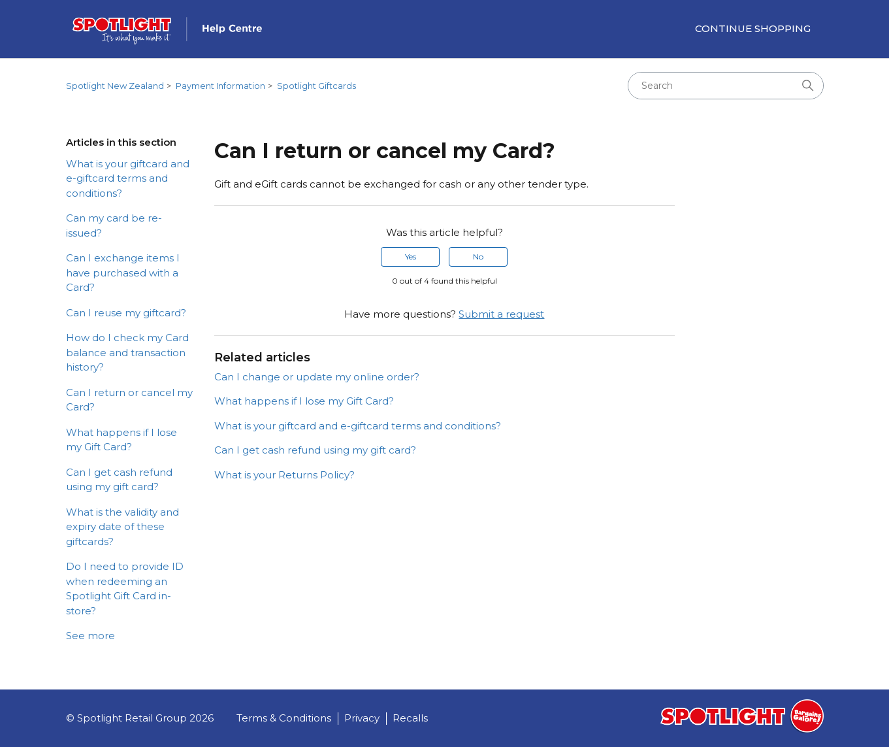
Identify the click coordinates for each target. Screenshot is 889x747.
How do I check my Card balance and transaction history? (127, 352)
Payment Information (220, 85)
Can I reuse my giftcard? (126, 313)
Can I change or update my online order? (316, 377)
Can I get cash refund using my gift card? (119, 479)
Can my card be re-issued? (114, 225)
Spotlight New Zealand (115, 85)
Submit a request (501, 314)
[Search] (725, 86)
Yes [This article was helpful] (410, 256)
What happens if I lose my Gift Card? (121, 440)
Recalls (410, 718)
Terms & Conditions (283, 718)
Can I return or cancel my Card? (129, 400)
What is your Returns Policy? (284, 475)
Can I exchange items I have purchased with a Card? (123, 272)
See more (90, 635)
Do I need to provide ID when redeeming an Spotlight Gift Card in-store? (125, 588)
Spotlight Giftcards (316, 85)
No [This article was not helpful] (478, 256)
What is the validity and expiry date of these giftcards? (122, 527)
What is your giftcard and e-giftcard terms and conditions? (127, 178)
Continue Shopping (753, 28)
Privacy (362, 718)
